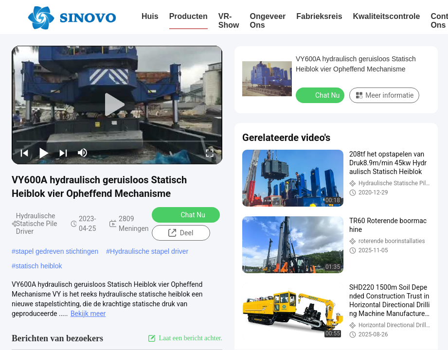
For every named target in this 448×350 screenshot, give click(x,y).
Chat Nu (186, 214)
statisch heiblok (39, 266)
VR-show (228, 20)
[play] (117, 105)
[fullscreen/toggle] (209, 152)
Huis (150, 16)
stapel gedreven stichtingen (57, 251)
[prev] (24, 152)
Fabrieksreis (319, 16)
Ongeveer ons (268, 20)
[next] (63, 152)
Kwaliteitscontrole (386, 16)
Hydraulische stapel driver (149, 251)
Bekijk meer (88, 313)
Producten (188, 16)
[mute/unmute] (82, 152)
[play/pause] (44, 152)
